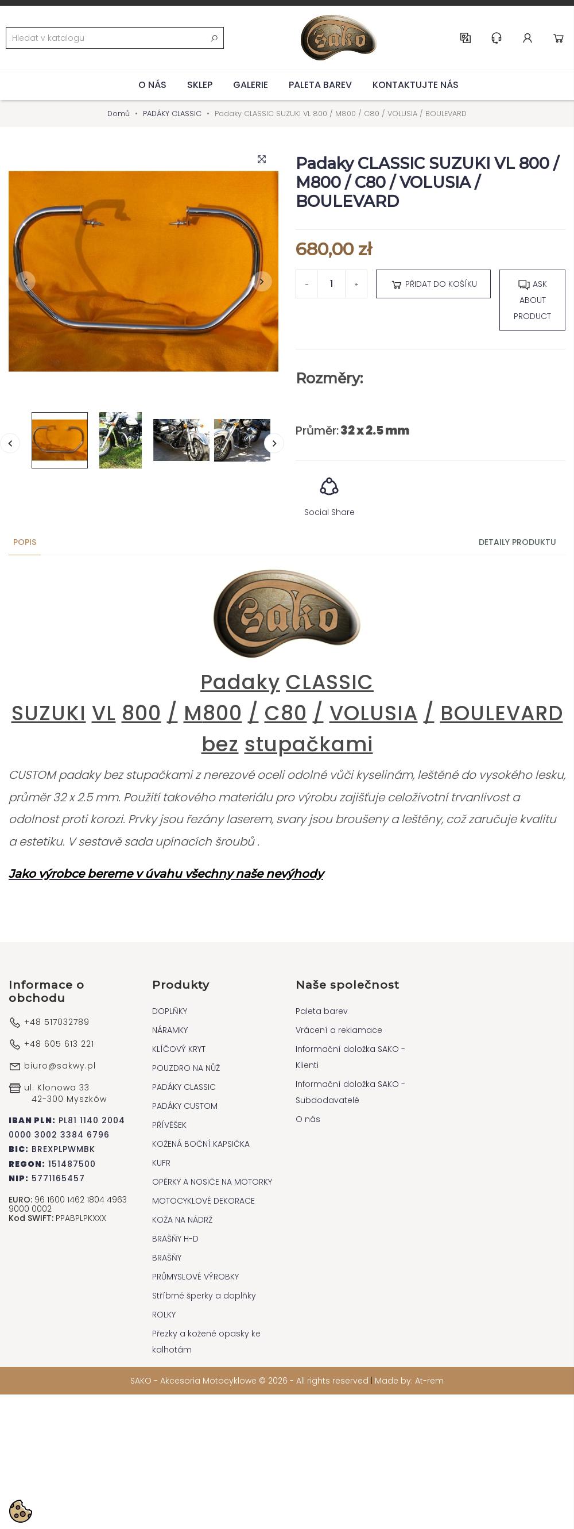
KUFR (161, 1163)
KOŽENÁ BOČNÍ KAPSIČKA (201, 1144)
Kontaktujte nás (416, 84)
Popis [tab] (24, 542)
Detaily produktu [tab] (517, 542)
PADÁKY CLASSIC (184, 1087)
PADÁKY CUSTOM (185, 1106)
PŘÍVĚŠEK (169, 1125)
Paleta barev (320, 84)
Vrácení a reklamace (339, 1030)
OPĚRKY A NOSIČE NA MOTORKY (212, 1182)
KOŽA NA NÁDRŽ (182, 1219)
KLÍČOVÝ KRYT (178, 1049)
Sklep (199, 84)
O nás (152, 84)
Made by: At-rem (409, 1380)
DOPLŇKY (169, 1011)
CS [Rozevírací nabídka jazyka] (465, 38)
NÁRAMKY (170, 1030)
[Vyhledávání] (115, 38)
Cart (558, 38)
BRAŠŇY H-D (175, 1238)
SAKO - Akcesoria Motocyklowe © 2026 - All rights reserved (250, 1380)
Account (527, 38)
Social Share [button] (329, 493)
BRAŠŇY (166, 1257)
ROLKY (164, 1314)
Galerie (250, 84)
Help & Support (496, 38)
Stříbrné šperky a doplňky (204, 1295)
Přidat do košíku (433, 284)
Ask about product (532, 300)
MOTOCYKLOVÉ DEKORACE (203, 1201)
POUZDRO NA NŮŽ (186, 1068)
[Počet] (331, 284)
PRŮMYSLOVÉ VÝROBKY (195, 1276)
